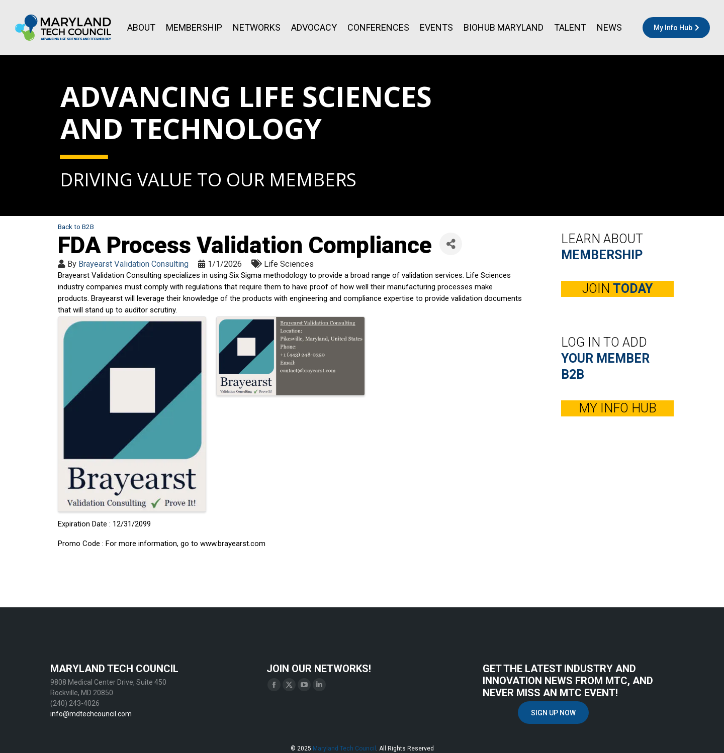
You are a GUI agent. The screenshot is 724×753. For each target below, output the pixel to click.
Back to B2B (76, 227)
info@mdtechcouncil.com (91, 714)
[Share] (450, 244)
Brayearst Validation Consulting (133, 264)
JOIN (617, 288)
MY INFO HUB (618, 408)
